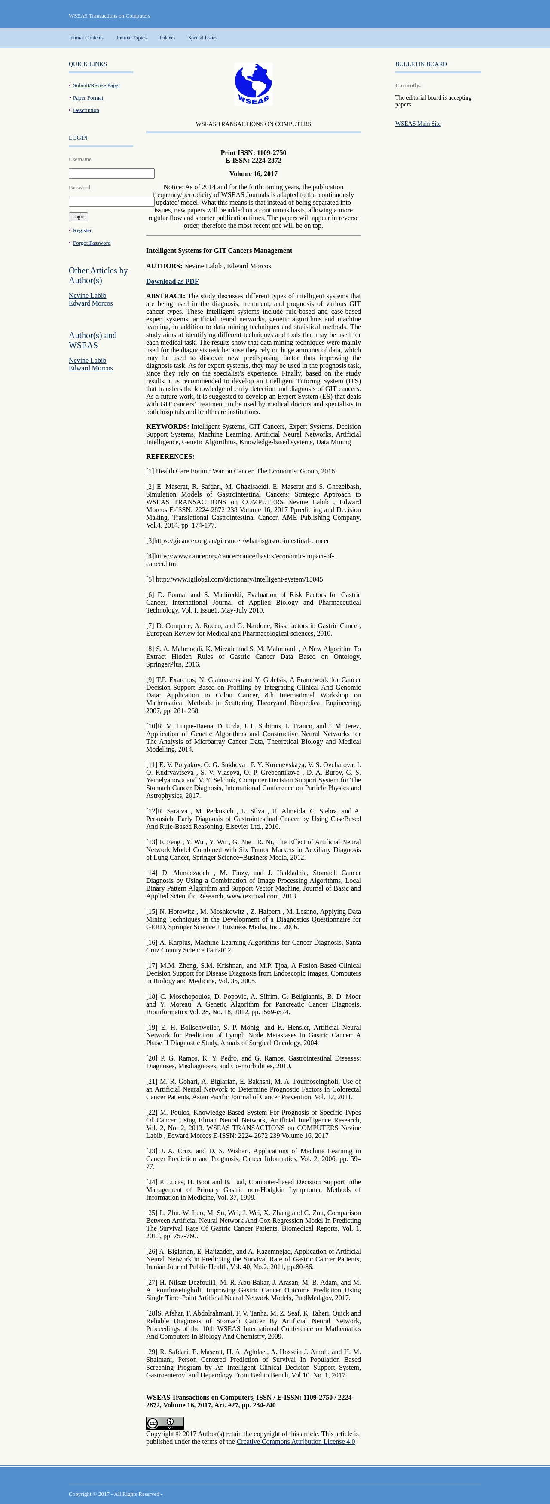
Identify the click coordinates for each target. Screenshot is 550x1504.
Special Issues (202, 38)
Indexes (167, 38)
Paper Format (88, 97)
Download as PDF (172, 281)
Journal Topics (131, 38)
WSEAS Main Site (418, 124)
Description (86, 110)
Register (82, 230)
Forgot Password (92, 243)
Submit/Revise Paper (96, 85)
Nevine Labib (88, 295)
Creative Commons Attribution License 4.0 (296, 1441)
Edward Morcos (91, 303)
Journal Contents (86, 38)
